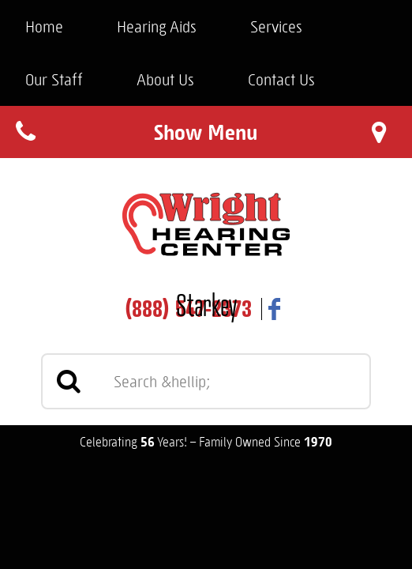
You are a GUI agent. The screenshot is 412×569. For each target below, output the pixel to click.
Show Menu (205, 132)
